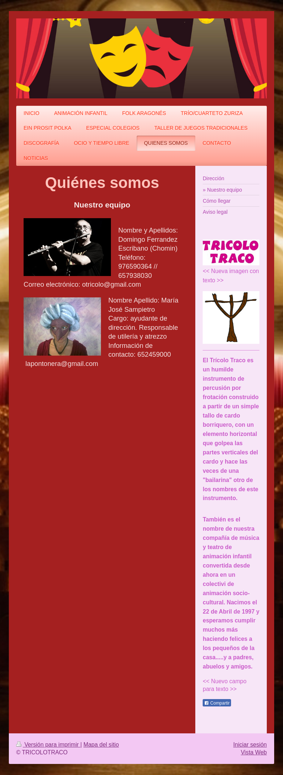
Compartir (217, 703)
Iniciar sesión (250, 744)
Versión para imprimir (48, 744)
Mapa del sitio (101, 744)
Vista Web (254, 752)
